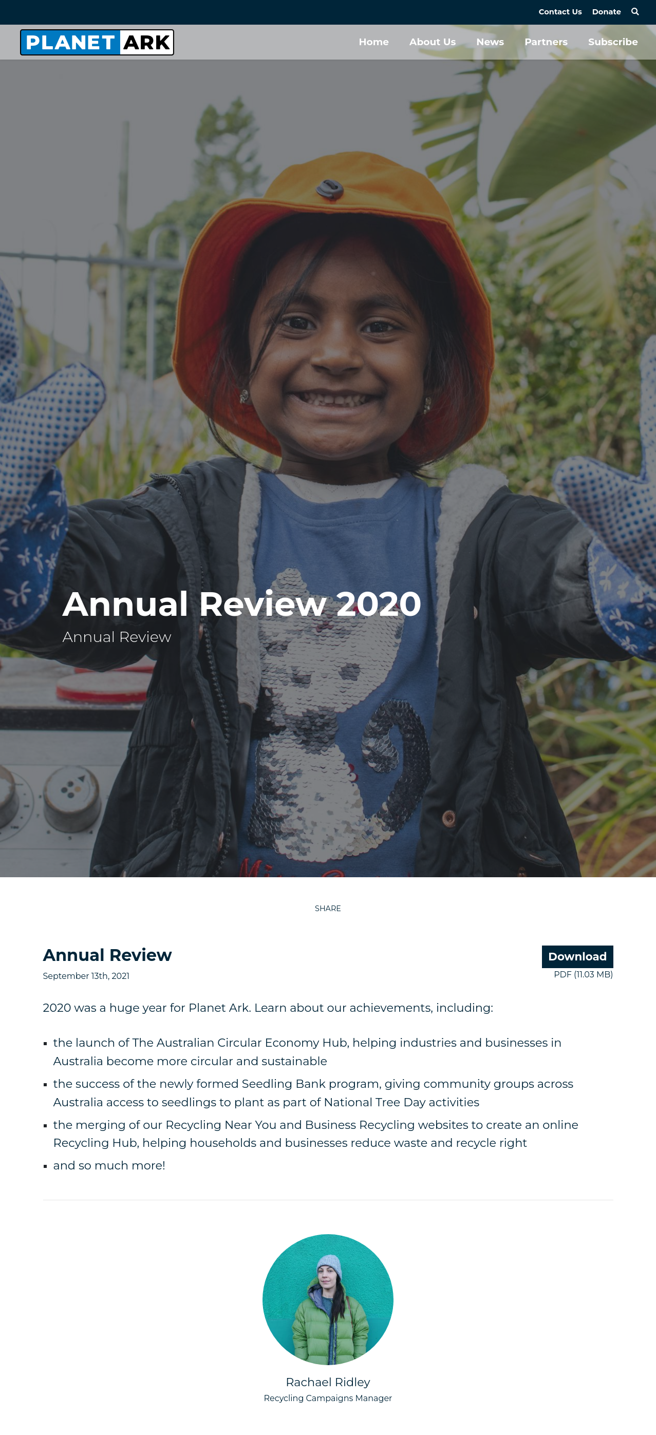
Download (577, 956)
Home (374, 42)
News (490, 42)
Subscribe (613, 42)
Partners (546, 42)
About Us (432, 42)
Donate (606, 11)
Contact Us (560, 11)
